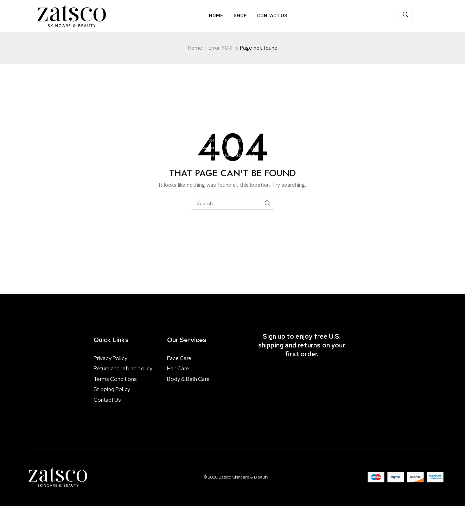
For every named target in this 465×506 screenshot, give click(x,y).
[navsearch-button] (406, 16)
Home (216, 15)
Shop (240, 15)
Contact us (272, 15)
